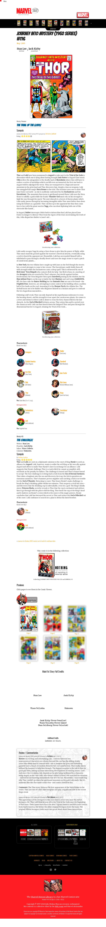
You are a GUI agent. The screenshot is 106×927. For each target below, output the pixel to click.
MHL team (59, 915)
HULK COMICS (50, 864)
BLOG (43, 869)
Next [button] (91, 23)
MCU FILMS (50, 869)
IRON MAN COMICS (61, 864)
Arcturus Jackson (23, 466)
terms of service (56, 874)
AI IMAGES (37, 869)
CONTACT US (68, 869)
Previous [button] (15, 23)
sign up (40, 874)
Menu (5, 1)
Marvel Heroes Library (42, 906)
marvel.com (65, 874)
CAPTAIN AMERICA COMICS (36, 864)
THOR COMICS (73, 864)
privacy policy (48, 874)
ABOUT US (59, 869)
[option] (20, 23)
